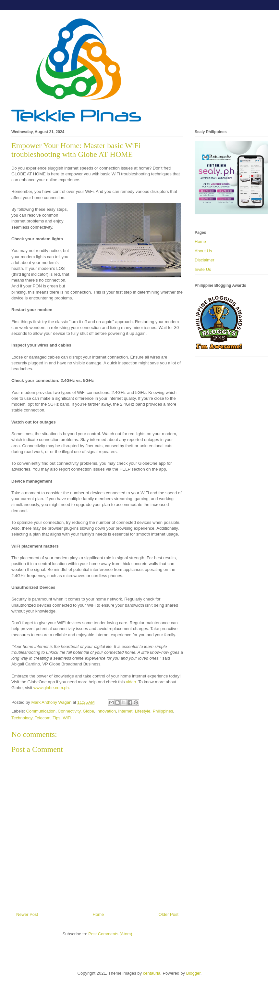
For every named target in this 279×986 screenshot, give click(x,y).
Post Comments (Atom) (110, 933)
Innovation (106, 711)
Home (98, 914)
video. (131, 681)
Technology (21, 717)
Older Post (168, 914)
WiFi (67, 717)
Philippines (163, 711)
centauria (151, 973)
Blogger (193, 973)
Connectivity (69, 711)
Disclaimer (204, 260)
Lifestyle (143, 711)
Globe (88, 711)
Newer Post (27, 914)
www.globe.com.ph (51, 687)
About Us (203, 250)
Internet (125, 711)
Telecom (42, 717)
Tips (56, 717)
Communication (40, 711)
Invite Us (203, 269)
